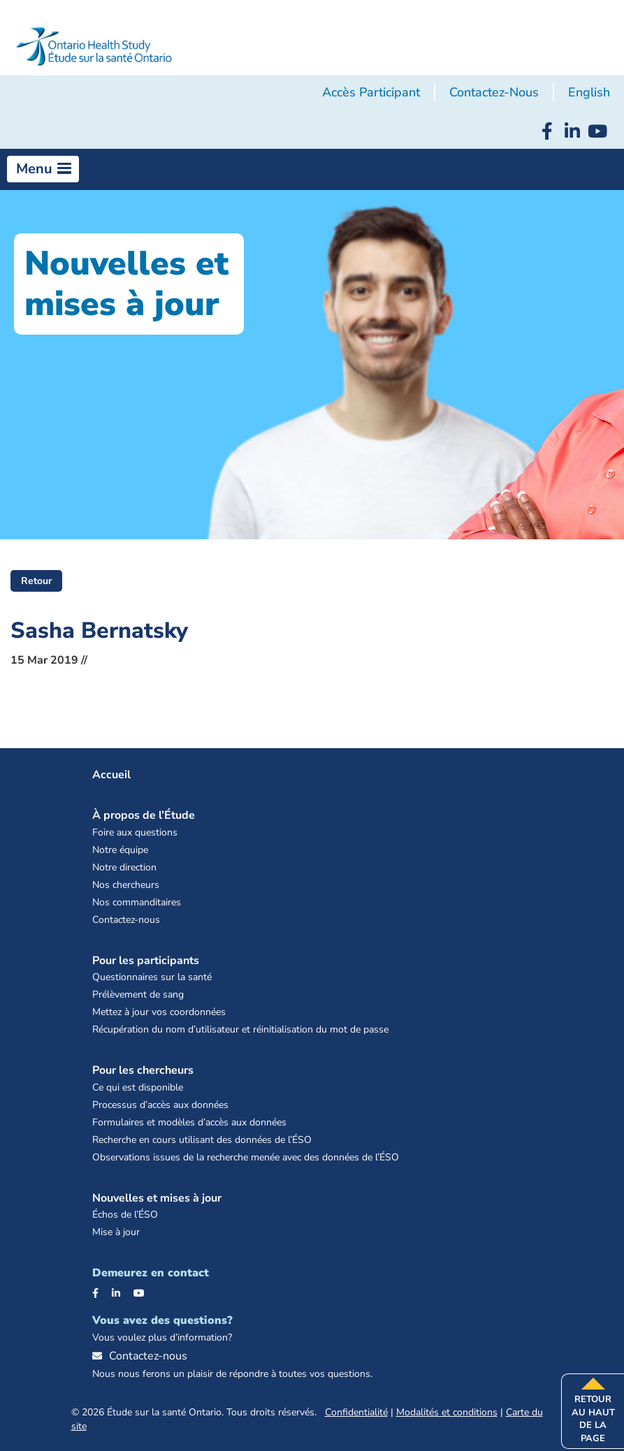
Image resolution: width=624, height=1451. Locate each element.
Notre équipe (120, 849)
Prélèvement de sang (138, 994)
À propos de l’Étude (143, 815)
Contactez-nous (494, 92)
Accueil (111, 774)
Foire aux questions (134, 832)
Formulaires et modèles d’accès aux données (189, 1122)
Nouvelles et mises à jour (157, 1198)
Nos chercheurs (125, 884)
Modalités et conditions (447, 1412)
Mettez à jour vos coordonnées (159, 1012)
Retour (36, 581)
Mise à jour (116, 1232)
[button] (43, 169)
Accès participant (371, 92)
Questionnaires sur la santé (152, 977)
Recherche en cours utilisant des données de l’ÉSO (202, 1139)
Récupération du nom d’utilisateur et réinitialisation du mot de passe (240, 1029)
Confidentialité (356, 1412)
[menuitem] (589, 93)
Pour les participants (145, 960)
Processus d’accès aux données (160, 1104)
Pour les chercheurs (143, 1070)
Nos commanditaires (136, 902)
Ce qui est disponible (137, 1087)
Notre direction (124, 867)
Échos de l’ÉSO (125, 1214)
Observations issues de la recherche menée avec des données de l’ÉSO (245, 1157)
